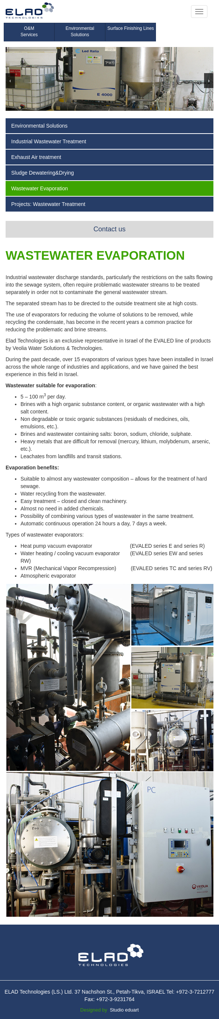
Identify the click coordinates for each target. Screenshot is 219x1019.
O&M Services (29, 31)
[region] (109, 79)
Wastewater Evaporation (39, 188)
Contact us (109, 229)
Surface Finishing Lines (130, 28)
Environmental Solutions (80, 31)
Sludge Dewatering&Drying (42, 173)
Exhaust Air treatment (36, 157)
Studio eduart (124, 1010)
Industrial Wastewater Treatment (48, 141)
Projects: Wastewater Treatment (48, 204)
